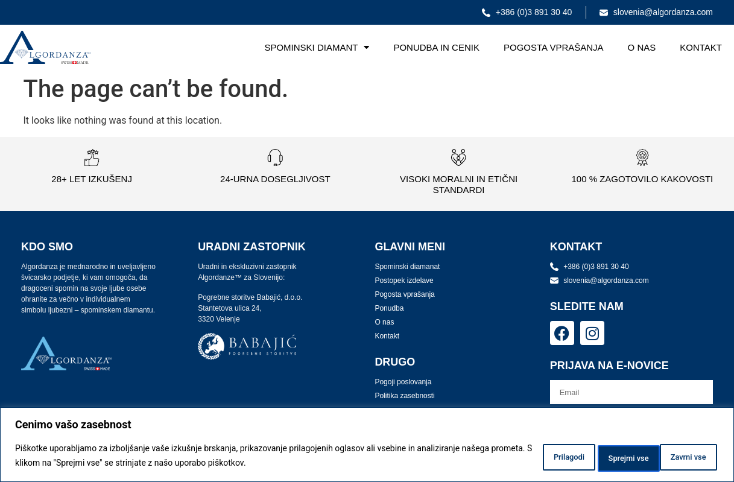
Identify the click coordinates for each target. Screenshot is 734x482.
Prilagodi (522, 457)
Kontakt (701, 47)
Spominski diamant (316, 47)
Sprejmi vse (679, 457)
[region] (367, 446)
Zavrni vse (598, 457)
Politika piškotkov (354, 464)
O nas (642, 47)
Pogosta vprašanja (554, 47)
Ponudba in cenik (436, 47)
